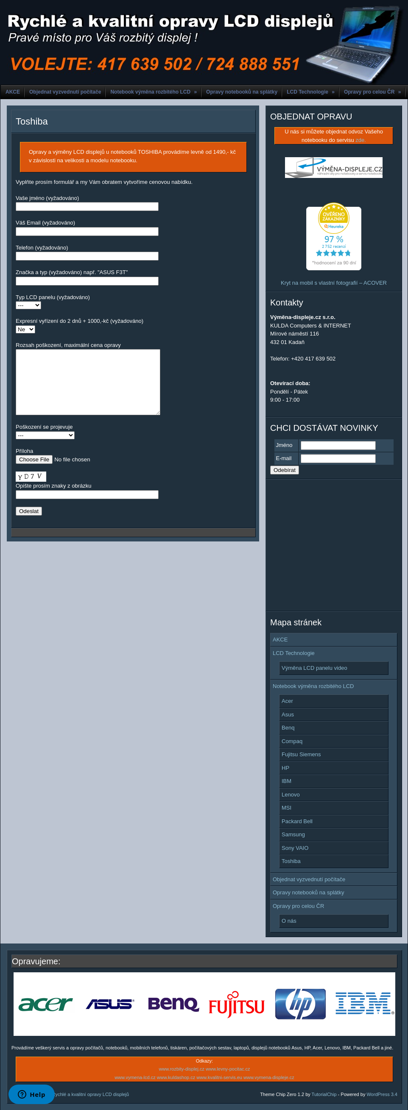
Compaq (292, 741)
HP (285, 768)
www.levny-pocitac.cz (228, 1068)
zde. (360, 140)
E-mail (284, 458)
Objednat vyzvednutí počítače (65, 92)
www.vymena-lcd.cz (135, 1077)
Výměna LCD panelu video (314, 668)
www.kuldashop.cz (176, 1077)
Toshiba (32, 121)
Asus (288, 714)
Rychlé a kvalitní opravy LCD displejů (90, 1094)
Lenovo (291, 794)
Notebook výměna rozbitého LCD (153, 92)
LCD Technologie (311, 92)
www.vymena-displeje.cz (268, 1077)
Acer (287, 701)
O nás (289, 921)
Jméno (284, 445)
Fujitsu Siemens (301, 754)
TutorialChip (324, 1094)
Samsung (293, 834)
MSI (286, 808)
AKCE (13, 92)
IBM (286, 781)
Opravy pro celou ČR (372, 92)
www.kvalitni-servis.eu (219, 1077)
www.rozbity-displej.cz (181, 1068)
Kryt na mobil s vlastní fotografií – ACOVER (334, 283)
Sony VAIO (295, 848)
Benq (288, 727)
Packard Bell (297, 821)
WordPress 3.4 (381, 1094)
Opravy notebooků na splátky (241, 92)
